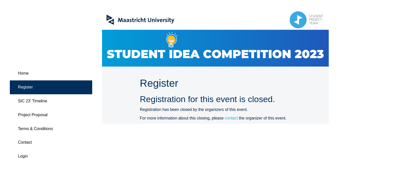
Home (23, 73)
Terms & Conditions (35, 129)
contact (231, 118)
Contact (25, 142)
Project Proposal (32, 115)
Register (25, 87)
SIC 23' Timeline (32, 101)
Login (23, 156)
